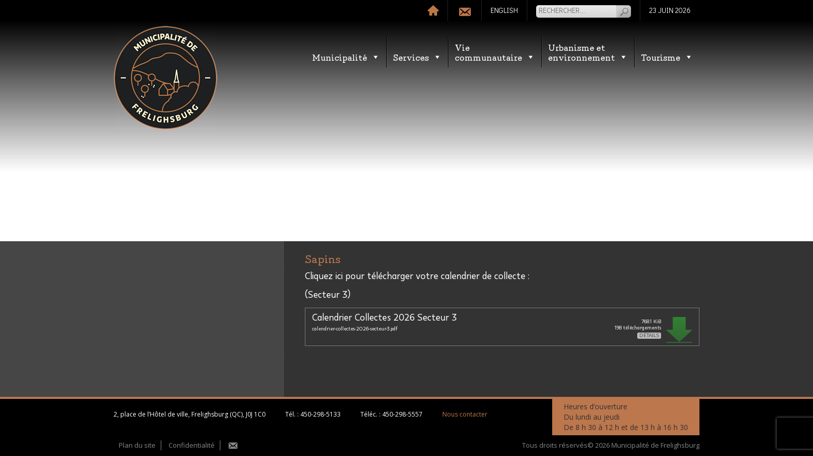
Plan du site (137, 445)
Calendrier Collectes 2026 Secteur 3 (384, 318)
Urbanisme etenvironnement (588, 52)
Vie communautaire (495, 52)
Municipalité (346, 57)
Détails (649, 335)
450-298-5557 (402, 414)
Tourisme (667, 57)
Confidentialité (192, 445)
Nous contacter (464, 414)
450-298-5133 (320, 414)
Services (417, 57)
